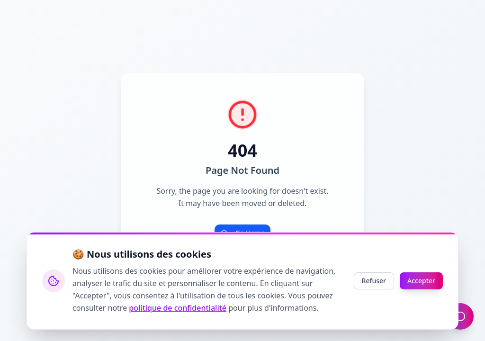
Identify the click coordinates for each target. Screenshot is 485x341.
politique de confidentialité (177, 308)
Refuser (374, 280)
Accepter (421, 280)
